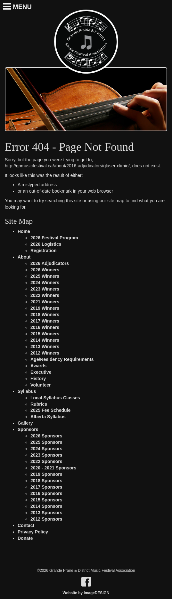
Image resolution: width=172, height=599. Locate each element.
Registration (43, 250)
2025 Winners (44, 276)
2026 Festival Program (54, 237)
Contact (26, 525)
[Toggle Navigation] (4, 3)
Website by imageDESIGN (86, 593)
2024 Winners (44, 282)
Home (24, 231)
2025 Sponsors (46, 442)
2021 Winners (44, 301)
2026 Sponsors (46, 435)
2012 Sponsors (46, 519)
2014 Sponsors (46, 506)
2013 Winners (44, 346)
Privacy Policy (33, 531)
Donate (25, 538)
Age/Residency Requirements (62, 359)
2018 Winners (44, 314)
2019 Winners (44, 308)
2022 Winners (44, 295)
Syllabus (27, 391)
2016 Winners (44, 327)
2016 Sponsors (46, 493)
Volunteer (40, 384)
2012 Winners (44, 352)
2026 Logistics (45, 244)
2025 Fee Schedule (50, 410)
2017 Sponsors (46, 487)
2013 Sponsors (46, 512)
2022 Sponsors (46, 461)
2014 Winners (44, 340)
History (38, 378)
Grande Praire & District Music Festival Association (86, 42)
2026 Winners (44, 269)
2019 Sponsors (46, 474)
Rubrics (38, 404)
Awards (38, 365)
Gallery (25, 423)
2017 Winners (44, 320)
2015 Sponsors (46, 499)
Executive (40, 372)
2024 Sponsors (46, 448)
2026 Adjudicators (49, 263)
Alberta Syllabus (48, 416)
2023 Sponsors (46, 455)
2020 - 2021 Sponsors (53, 467)
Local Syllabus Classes (55, 397)
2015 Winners (44, 333)
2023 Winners (44, 289)
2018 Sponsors (46, 480)
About (24, 257)
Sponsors (28, 429)
